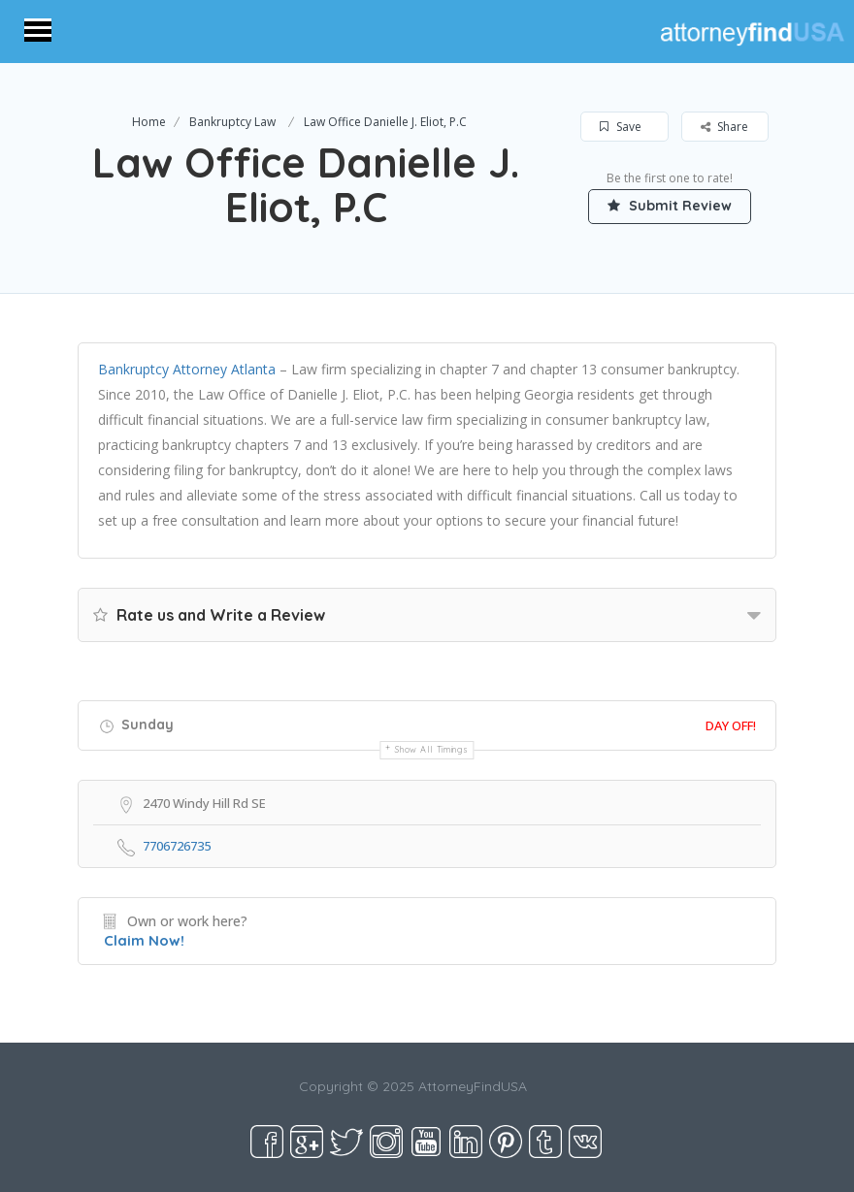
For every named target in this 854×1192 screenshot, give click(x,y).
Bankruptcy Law (232, 121)
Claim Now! (144, 940)
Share (724, 126)
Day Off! (731, 725)
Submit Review (670, 205)
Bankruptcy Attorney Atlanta (187, 369)
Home (149, 121)
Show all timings (431, 749)
